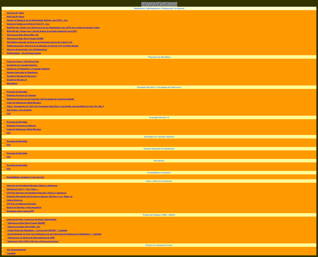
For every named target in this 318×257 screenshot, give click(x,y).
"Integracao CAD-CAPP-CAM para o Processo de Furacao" (33, 241)
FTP (9, 113)
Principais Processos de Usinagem (21, 95)
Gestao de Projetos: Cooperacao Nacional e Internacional (31, 219)
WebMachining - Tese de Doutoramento (24, 53)
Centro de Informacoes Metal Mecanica (24, 103)
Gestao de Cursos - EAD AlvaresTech (23, 61)
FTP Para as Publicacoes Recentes (21, 204)
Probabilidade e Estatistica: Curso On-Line (25, 177)
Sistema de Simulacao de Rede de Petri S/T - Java (28, 24)
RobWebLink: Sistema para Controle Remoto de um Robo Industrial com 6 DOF (42, 31)
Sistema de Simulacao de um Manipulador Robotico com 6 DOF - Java (37, 20)
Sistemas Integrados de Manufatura (22, 72)
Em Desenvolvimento (16, 249)
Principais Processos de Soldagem (21, 125)
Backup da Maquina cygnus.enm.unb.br (24, 207)
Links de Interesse (15, 200)
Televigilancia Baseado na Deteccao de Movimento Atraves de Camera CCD (39, 42)
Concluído (11, 253)
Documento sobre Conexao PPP (20, 211)
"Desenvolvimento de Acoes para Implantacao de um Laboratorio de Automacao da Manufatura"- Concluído (54, 234)
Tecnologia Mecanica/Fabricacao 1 (22, 76)
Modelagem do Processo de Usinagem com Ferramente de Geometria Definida (40, 99)
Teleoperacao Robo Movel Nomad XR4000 (25, 38)
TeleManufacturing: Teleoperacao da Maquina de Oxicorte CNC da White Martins (42, 46)
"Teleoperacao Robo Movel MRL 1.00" (24, 227)
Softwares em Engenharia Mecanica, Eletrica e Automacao (32, 185)
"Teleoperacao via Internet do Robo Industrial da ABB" (31, 237)
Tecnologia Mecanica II (17, 80)
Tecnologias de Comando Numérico (22, 65)
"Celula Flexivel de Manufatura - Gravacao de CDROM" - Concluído (37, 230)
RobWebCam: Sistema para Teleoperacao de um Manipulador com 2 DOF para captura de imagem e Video (53, 27)
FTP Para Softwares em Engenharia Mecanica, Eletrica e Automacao (36, 193)
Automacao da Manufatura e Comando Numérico (28, 69)
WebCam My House (15, 16)
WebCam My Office (15, 13)
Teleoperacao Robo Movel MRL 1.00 (22, 35)
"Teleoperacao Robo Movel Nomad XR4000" (26, 223)
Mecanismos (12, 83)
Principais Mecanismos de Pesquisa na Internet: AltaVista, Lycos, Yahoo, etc (40, 196)
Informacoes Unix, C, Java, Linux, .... (23, 189)
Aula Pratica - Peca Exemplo (19, 110)
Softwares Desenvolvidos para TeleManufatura (27, 49)
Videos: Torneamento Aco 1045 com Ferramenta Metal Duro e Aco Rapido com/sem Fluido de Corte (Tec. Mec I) (55, 106)
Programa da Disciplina (17, 92)
